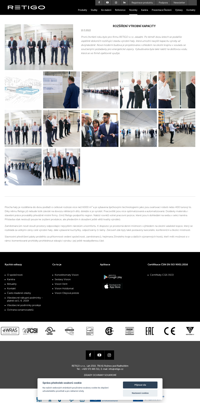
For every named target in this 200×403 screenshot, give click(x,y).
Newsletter (179, 3)
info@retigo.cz (116, 369)
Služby (94, 10)
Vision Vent (61, 284)
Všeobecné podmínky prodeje (24, 305)
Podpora (163, 3)
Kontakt (11, 288)
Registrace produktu (142, 3)
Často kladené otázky (19, 293)
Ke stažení (106, 10)
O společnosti (15, 275)
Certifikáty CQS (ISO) (162, 275)
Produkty (82, 10)
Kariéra (144, 10)
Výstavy (179, 10)
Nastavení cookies (140, 393)
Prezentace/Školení (161, 10)
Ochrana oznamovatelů (20, 310)
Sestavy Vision (63, 279)
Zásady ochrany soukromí (100, 375)
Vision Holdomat (64, 288)
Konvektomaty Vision (67, 275)
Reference (120, 10)
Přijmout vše (140, 385)
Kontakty (190, 10)
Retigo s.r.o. (29, 12)
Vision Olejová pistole (67, 293)
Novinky (133, 10)
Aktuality (12, 284)
